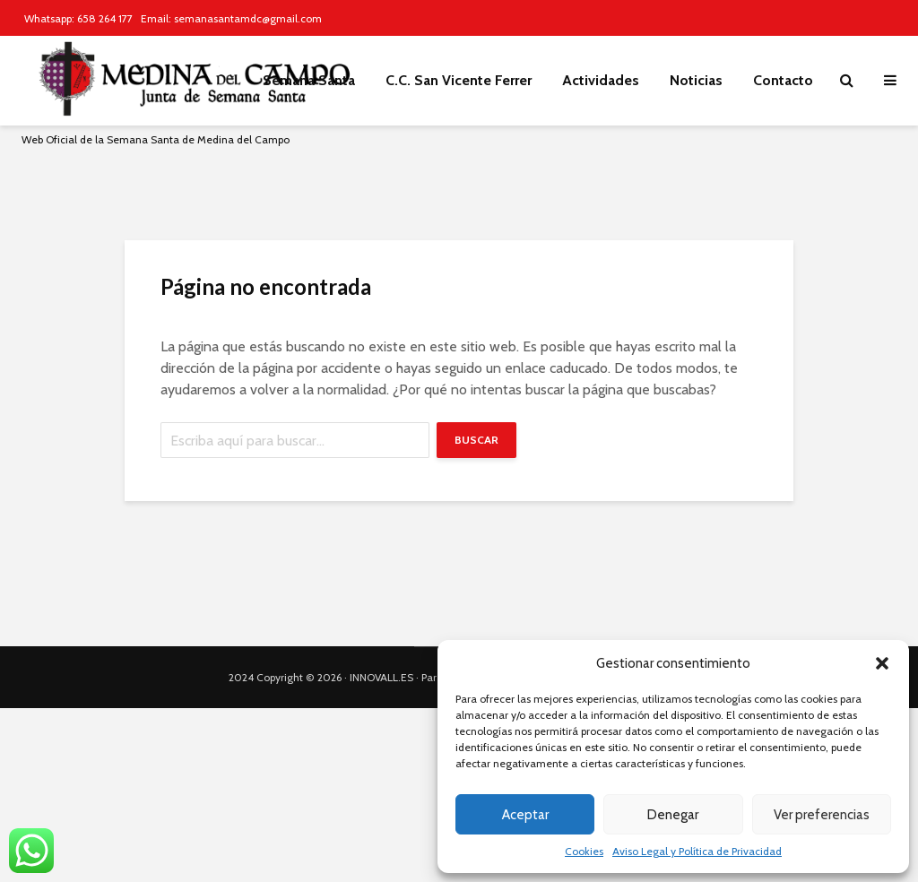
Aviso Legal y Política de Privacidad (697, 851)
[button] (882, 663)
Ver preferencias (822, 815)
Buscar (476, 439)
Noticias (696, 80)
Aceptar (525, 815)
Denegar (672, 815)
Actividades (600, 80)
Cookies (584, 851)
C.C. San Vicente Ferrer (458, 80)
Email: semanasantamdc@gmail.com (231, 18)
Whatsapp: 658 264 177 (78, 18)
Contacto (783, 80)
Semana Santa (309, 80)
